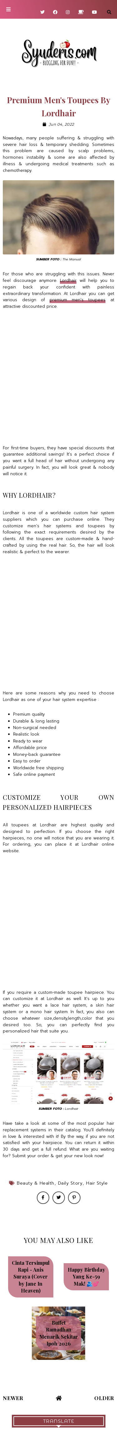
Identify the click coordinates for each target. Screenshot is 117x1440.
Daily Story (70, 1183)
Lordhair (68, 280)
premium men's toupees (77, 300)
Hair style (97, 1183)
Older (104, 1397)
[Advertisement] (58, 377)
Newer (13, 1397)
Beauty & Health (35, 1183)
